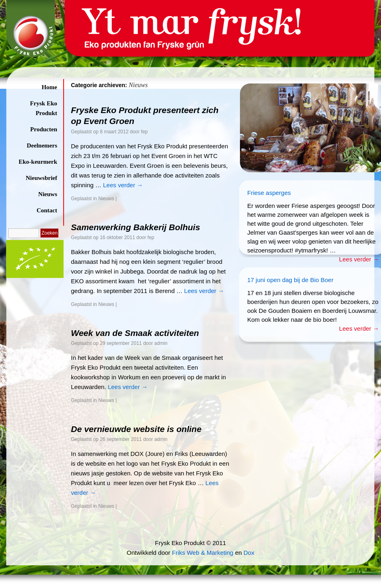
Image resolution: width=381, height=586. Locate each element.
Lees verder (123, 185)
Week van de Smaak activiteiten (135, 333)
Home (49, 87)
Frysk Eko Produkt (43, 108)
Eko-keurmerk (38, 161)
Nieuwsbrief (42, 178)
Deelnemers (42, 145)
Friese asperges (269, 192)
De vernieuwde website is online (136, 429)
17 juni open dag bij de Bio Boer (290, 279)
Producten (43, 129)
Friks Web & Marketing (202, 552)
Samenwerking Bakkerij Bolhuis (135, 227)
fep (144, 132)
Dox (249, 552)
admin (161, 343)
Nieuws (47, 194)
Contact (46, 210)
